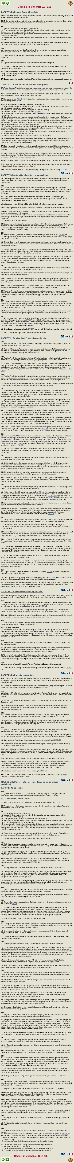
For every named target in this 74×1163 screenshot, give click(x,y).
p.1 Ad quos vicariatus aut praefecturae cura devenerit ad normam (24, 571)
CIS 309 (36, 353)
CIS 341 (45, 429)
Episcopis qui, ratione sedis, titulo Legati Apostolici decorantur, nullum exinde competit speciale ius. (36, 79)
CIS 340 (15, 436)
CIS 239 (64, 1134)
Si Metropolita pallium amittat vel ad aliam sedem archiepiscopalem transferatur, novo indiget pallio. (36, 160)
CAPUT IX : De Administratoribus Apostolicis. (22, 592)
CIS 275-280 (20, 99)
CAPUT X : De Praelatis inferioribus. (17, 675)
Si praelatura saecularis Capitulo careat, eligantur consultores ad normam (28, 758)
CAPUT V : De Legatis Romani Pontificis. (19, 12)
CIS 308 (45, 633)
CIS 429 (12, 659)
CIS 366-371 (56, 740)
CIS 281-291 (43, 492)
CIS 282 (12, 238)
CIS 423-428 (59, 758)
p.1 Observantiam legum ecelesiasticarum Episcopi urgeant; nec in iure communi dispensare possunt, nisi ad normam (36, 902)
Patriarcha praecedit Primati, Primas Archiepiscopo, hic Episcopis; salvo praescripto (31, 170)
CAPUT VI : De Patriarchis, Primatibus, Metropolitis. (25, 84)
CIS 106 (62, 1112)
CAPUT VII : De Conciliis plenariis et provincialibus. (24, 175)
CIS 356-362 (52, 496)
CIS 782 (63, 369)
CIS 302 (20, 445)
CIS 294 (52, 577)
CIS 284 (29, 320)
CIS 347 (64, 170)
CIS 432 (37, 112)
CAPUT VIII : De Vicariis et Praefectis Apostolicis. (23, 338)
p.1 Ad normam (6, 435)
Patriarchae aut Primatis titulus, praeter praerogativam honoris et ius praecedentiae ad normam (35, 88)
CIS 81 (14, 904)
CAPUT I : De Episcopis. (12, 788)
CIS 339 (51, 514)
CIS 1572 (26, 135)
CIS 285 (61, 235)
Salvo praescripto (8, 99)
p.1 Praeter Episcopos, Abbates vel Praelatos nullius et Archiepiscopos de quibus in (30, 234)
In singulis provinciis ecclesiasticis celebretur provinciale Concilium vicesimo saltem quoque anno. (36, 208)
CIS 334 (41, 606)
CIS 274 (66, 965)
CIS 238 (34, 862)
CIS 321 (58, 802)
